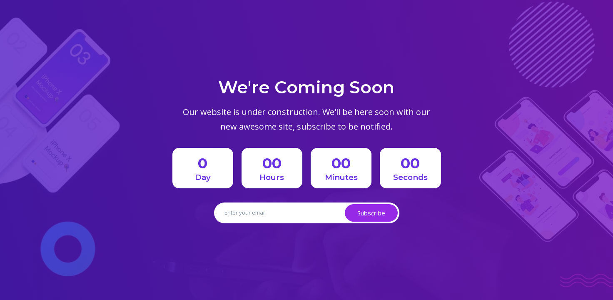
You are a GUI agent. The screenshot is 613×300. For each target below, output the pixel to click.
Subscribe (371, 213)
